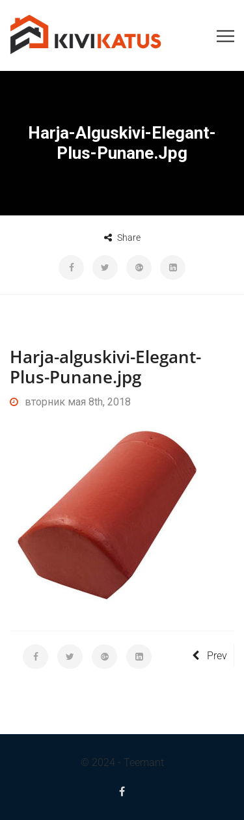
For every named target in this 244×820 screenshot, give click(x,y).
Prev (209, 655)
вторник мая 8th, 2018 (70, 402)
